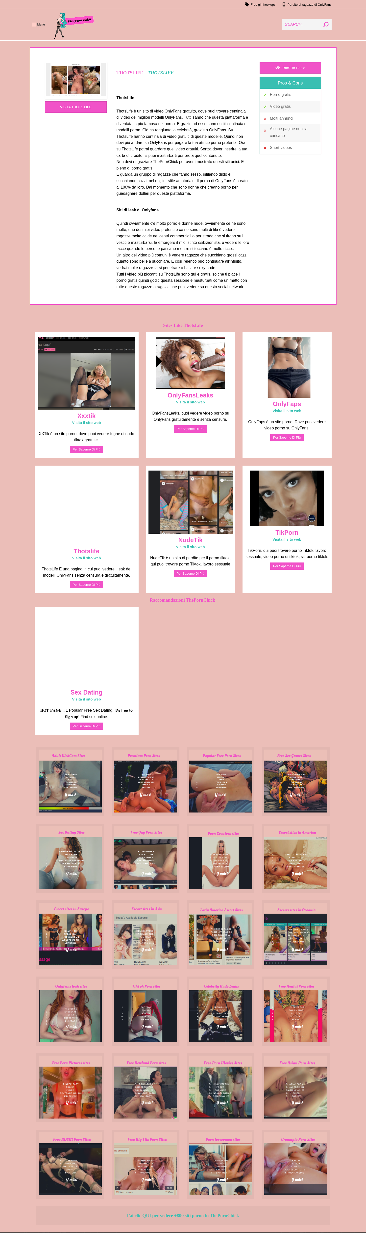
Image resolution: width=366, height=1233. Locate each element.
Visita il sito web (86, 422)
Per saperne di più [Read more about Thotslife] (86, 585)
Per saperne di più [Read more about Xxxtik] (86, 449)
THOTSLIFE (161, 72)
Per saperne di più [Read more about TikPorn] (287, 566)
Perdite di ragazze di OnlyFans (306, 4)
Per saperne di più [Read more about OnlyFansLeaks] (190, 429)
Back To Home (290, 68)
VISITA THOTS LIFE (75, 107)
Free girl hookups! (260, 4)
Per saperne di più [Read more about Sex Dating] (86, 726)
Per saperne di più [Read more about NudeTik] (190, 573)
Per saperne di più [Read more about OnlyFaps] (287, 437)
